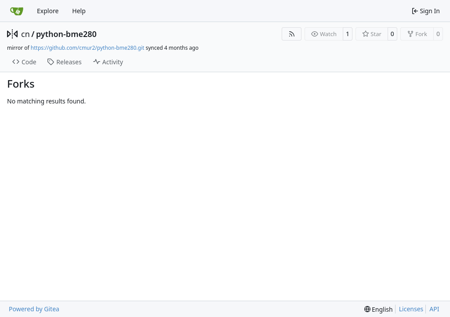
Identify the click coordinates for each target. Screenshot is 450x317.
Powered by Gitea (34, 309)
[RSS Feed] (292, 34)
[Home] (16, 11)
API (434, 309)
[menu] (378, 309)
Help (79, 11)
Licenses (411, 309)
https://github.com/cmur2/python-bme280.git (88, 48)
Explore (47, 11)
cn (25, 33)
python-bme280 (66, 33)
